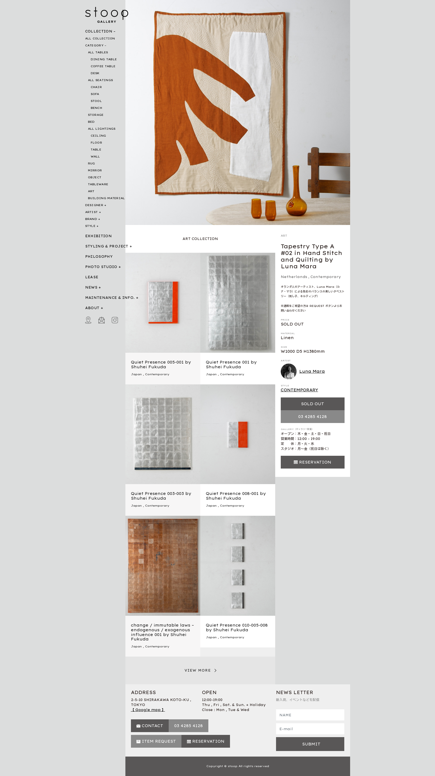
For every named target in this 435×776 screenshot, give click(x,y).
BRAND (91, 219)
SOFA (95, 94)
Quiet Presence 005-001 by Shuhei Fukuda (161, 364)
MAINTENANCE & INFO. (110, 298)
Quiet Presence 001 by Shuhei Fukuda (231, 364)
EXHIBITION (98, 236)
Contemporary (325, 277)
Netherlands (294, 277)
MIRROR (95, 170)
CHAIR (96, 87)
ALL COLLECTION (100, 38)
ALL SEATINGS (100, 80)
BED (91, 122)
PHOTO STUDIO (101, 267)
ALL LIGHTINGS (102, 129)
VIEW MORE (197, 670)
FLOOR (96, 142)
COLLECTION (99, 31)
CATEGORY (94, 45)
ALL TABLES (98, 52)
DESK (95, 73)
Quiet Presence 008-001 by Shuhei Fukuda (236, 496)
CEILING (98, 135)
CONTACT (152, 725)
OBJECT (95, 177)
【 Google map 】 (148, 710)
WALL (95, 156)
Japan (136, 374)
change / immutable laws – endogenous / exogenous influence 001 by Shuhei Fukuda (162, 632)
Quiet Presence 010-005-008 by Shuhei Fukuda (237, 627)
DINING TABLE (104, 59)
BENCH (96, 108)
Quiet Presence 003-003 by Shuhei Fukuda (161, 496)
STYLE (90, 226)
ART (91, 191)
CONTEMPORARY (299, 389)
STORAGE (96, 115)
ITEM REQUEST (159, 741)
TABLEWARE (98, 184)
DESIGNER (94, 205)
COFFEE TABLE (103, 66)
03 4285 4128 (312, 416)
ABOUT (92, 308)
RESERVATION (315, 462)
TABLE (96, 149)
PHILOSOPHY (99, 256)
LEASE (91, 277)
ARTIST (91, 212)
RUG (91, 163)
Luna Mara (303, 372)
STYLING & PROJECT (106, 246)
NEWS (91, 287)
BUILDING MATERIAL (106, 198)
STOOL (96, 101)
